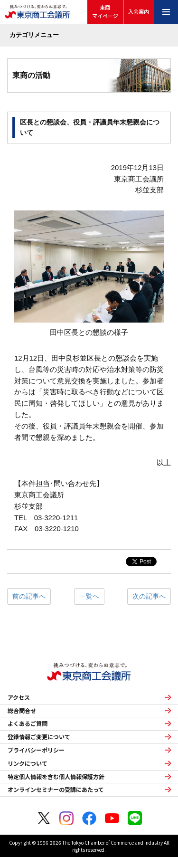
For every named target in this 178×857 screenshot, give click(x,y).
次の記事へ (149, 596)
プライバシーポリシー (36, 750)
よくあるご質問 (27, 723)
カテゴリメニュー (34, 34)
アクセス (19, 697)
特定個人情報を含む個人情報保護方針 (56, 777)
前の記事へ (29, 596)
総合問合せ (22, 710)
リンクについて (27, 763)
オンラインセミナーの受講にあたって (56, 789)
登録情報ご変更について (39, 737)
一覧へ (89, 596)
